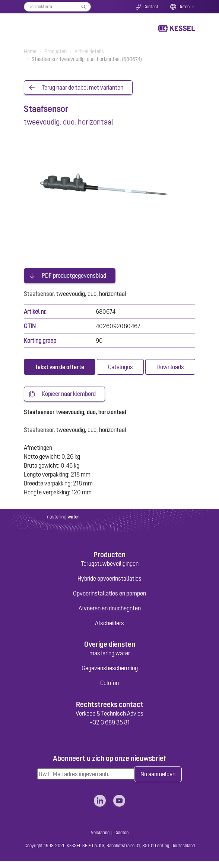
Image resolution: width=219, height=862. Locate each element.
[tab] (59, 367)
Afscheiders (109, 623)
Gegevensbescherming (110, 668)
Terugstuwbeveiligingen (110, 564)
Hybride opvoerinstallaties (109, 578)
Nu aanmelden (157, 775)
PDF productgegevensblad (74, 275)
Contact (151, 6)
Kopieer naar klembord (69, 394)
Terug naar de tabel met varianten (82, 87)
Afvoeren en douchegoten (110, 608)
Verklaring (100, 833)
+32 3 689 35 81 (109, 722)
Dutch (184, 6)
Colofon (109, 683)
